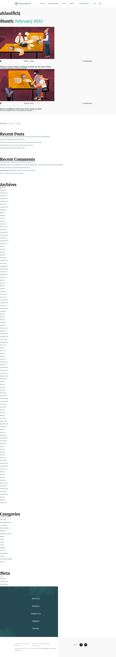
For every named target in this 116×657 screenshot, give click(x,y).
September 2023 (4, 274)
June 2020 (2, 384)
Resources (2, 550)
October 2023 (3, 271)
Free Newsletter (84, 3)
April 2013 (2, 500)
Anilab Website (4, 162)
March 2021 (3, 359)
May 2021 (2, 353)
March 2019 (3, 418)
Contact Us (36, 613)
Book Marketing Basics (6, 522)
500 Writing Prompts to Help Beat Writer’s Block (21, 162)
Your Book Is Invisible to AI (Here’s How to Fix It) (12, 139)
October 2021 (3, 339)
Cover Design (3, 525)
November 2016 (4, 463)
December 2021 (4, 333)
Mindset (2, 536)
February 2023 (3, 294)
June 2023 (2, 283)
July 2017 (2, 446)
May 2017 (2, 452)
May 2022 (2, 319)
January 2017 (3, 460)
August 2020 (3, 378)
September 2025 (4, 207)
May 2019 (2, 415)
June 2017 (2, 449)
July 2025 (2, 212)
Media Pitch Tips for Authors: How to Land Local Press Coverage (16, 145)
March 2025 (3, 224)
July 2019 (2, 409)
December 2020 (4, 367)
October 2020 (3, 373)
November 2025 (4, 201)
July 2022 (2, 314)
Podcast (2, 539)
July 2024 (2, 246)
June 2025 (2, 215)
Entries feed (3, 578)
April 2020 (2, 390)
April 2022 (2, 322)
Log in (1, 576)
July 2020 (2, 381)
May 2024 (2, 252)
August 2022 (3, 311)
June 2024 (2, 249)
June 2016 (2, 474)
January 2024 (3, 263)
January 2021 (3, 364)
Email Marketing (4, 528)
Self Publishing (4, 553)
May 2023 (2, 286)
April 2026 (2, 187)
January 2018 (3, 440)
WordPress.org (4, 584)
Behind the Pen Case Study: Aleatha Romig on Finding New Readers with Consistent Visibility (39, 165)
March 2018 (3, 435)
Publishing (3, 547)
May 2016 (2, 477)
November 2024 (4, 235)
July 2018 (2, 429)
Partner (35, 628)
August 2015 (3, 491)
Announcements (4, 516)
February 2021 (3, 362)
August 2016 (3, 469)
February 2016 (3, 483)
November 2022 (4, 302)
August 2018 (3, 426)
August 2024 (3, 243)
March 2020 (3, 393)
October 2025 (3, 204)
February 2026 (3, 193)
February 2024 (3, 260)
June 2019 (2, 412)
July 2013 (2, 497)
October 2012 (3, 502)
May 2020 (2, 387)
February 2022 (3, 328)
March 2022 (3, 325)
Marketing (3, 530)
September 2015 (4, 488)
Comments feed (4, 581)
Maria (1, 167)
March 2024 (3, 257)
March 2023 (3, 291)
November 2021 (4, 336)
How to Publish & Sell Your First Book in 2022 (21, 109)
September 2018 (4, 424)
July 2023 (2, 280)
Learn (64, 3)
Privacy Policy (45, 648)
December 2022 (4, 300)
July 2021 (2, 347)
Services (42, 3)
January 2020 (3, 395)
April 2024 (2, 255)
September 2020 (4, 376)
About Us (71, 3)
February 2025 (3, 226)
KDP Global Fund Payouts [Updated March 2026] (12, 148)
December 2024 (4, 232)
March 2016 (3, 480)
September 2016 (4, 466)
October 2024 (3, 238)
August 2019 (3, 407)
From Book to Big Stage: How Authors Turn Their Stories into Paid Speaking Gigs (21, 142)
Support (36, 621)
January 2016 (3, 485)
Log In (94, 3)
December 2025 (4, 198)
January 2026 (3, 195)
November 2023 (4, 269)
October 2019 (3, 404)
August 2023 (3, 277)
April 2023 (2, 288)
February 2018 (3, 438)
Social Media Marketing (6, 559)
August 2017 (3, 443)
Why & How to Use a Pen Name (16, 173)
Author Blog (3, 519)
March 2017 (3, 457)
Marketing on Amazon (6, 533)
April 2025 (2, 221)
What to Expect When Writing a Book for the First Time (25, 67)
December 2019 (4, 398)
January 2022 (3, 331)
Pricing (2, 542)
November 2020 (4, 370)
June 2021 (2, 350)
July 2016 (2, 471)
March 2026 (3, 190)
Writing (2, 561)
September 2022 (4, 308)
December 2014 (4, 494)
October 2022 (3, 305)
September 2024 (4, 240)
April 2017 (2, 455)
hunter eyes (3, 173)
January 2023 (3, 297)
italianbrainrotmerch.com (6, 165)
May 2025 (2, 218)
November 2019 (4, 401)
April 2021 (2, 356)
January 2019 (3, 421)
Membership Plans (54, 3)
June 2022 (2, 317)
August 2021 (3, 345)
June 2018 (2, 432)
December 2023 (4, 266)
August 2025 (3, 209)
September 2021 (4, 342)
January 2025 (3, 229)
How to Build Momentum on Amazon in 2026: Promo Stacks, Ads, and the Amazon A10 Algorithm (25, 136)
